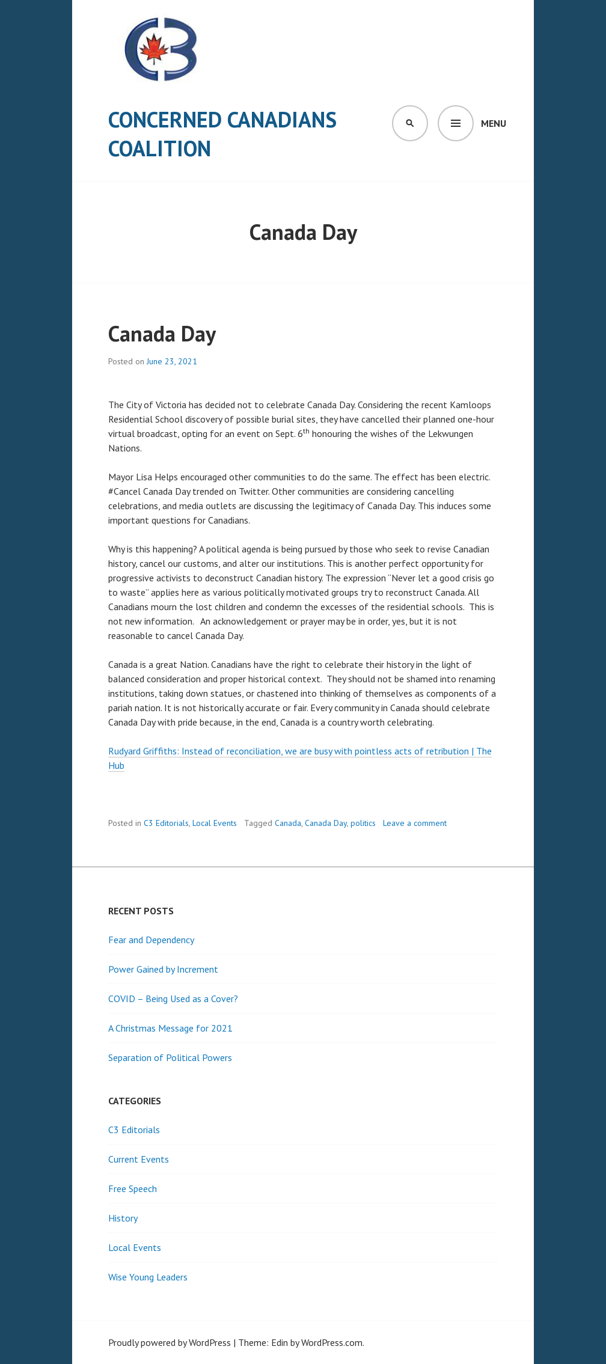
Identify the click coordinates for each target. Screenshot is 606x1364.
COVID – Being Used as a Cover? (173, 998)
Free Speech (132, 1188)
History (123, 1218)
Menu (493, 123)
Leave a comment (415, 823)
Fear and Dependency (151, 940)
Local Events (214, 823)
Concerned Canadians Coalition (222, 133)
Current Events (138, 1159)
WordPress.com (332, 1342)
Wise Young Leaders (148, 1277)
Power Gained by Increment (163, 969)
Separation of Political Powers (170, 1057)
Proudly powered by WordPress (169, 1342)
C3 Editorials (166, 823)
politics (363, 823)
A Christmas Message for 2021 (170, 1028)
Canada (288, 823)
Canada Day (162, 333)
